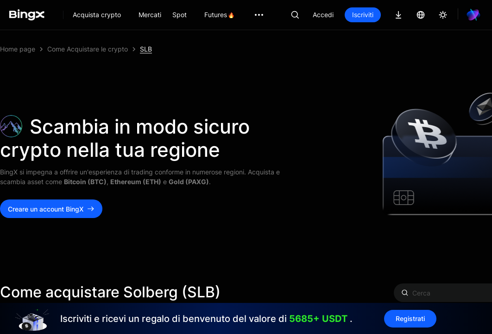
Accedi (323, 15)
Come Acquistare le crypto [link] (87, 49)
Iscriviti (362, 15)
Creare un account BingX (51, 209)
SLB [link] (146, 49)
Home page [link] (17, 49)
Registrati (399, 318)
